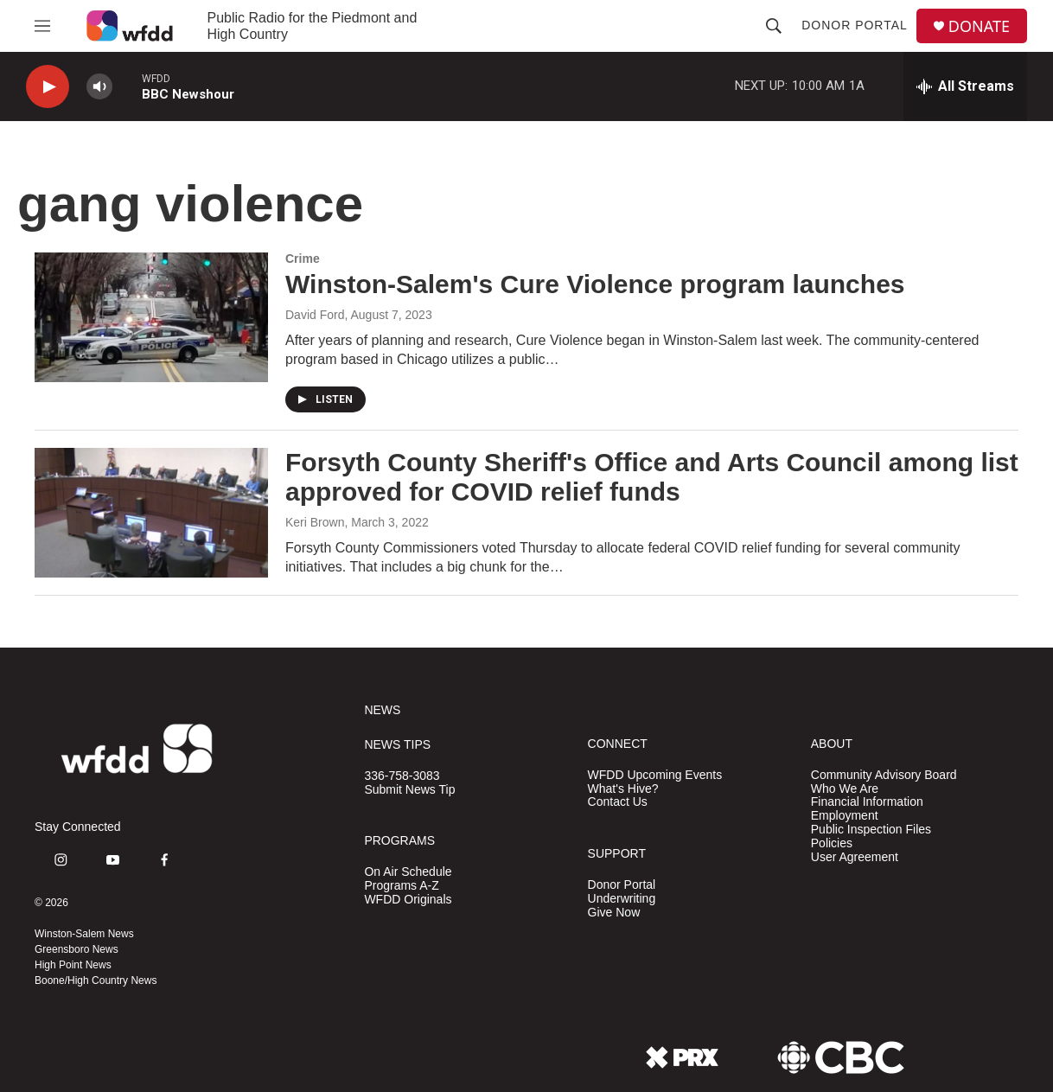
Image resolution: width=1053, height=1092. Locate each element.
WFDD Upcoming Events (655, 775)
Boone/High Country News (95, 980)
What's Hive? (623, 788)
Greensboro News (76, 949)
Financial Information (867, 801)
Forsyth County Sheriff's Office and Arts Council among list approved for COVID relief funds (651, 477)
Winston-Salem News (84, 934)
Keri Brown (314, 522)
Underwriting (622, 898)
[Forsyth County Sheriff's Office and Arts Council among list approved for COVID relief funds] (151, 513)
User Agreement (854, 857)
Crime (302, 258)
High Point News (73, 965)
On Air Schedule (407, 871)
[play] (47, 87)
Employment (844, 815)
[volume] (99, 86)
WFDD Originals (407, 899)
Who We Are (844, 788)
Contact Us (618, 801)
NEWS (382, 710)
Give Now (614, 912)
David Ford (314, 315)
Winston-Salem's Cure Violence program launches (595, 284)
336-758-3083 (401, 776)
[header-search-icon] (773, 26)
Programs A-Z (401, 885)
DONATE (979, 26)
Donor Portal (854, 25)
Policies (831, 843)
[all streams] (965, 86)
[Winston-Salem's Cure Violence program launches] (151, 317)
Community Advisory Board (884, 775)
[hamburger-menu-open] (42, 26)
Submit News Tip (409, 789)
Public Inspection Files (871, 829)
